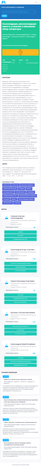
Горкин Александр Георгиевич (23, 281)
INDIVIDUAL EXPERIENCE (27, 185)
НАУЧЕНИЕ (6, 199)
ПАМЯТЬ (14, 199)
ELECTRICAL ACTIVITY (20, 333)
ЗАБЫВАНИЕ (30, 192)
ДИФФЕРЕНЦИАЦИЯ (20, 267)
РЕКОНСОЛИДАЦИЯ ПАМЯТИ (26, 199)
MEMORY (29, 188)
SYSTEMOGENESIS (20, 192)
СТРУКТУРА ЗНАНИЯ (20, 270)
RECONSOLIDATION (8, 192)
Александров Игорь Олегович (22, 250)
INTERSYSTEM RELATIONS (9, 188)
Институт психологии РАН (22, 464)
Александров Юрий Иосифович (23, 344)
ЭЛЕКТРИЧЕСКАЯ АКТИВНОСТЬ (20, 326)
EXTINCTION (6, 185)
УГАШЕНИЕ (17, 203)
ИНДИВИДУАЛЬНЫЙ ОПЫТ (10, 195)
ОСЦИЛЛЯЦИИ (20, 330)
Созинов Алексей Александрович (17, 217)
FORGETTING (15, 185)
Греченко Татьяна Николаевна (23, 313)
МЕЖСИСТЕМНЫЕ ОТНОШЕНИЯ (28, 195)
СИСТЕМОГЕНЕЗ (7, 203)
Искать (4, 15)
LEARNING (21, 188)
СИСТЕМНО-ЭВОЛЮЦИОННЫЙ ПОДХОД (20, 263)
